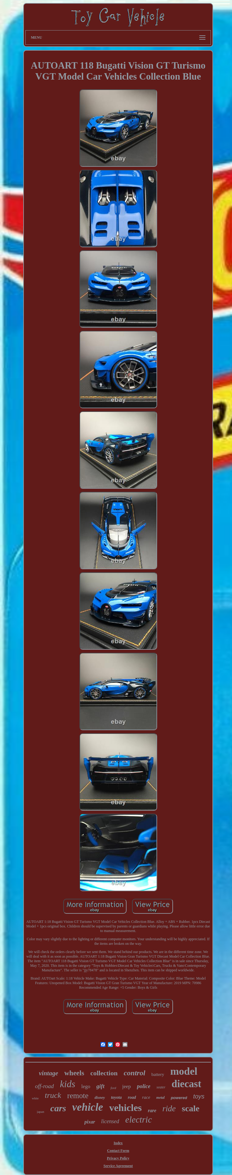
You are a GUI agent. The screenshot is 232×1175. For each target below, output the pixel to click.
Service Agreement (118, 1166)
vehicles (125, 1107)
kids (67, 1084)
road (132, 1097)
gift (100, 1086)
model (183, 1071)
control (134, 1073)
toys (198, 1096)
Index (118, 1143)
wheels (74, 1073)
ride (169, 1108)
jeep (126, 1086)
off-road (44, 1086)
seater (161, 1087)
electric (138, 1119)
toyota (116, 1097)
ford (113, 1088)
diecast (186, 1083)
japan (40, 1111)
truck (53, 1095)
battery (157, 1074)
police (143, 1086)
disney (99, 1097)
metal (160, 1097)
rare (152, 1110)
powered (179, 1097)
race (146, 1097)
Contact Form (118, 1150)
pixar (89, 1121)
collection (103, 1073)
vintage (48, 1073)
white (35, 1098)
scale (191, 1108)
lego (85, 1086)
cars (58, 1108)
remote (77, 1095)
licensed (110, 1121)
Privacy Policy (118, 1158)
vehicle (87, 1107)
